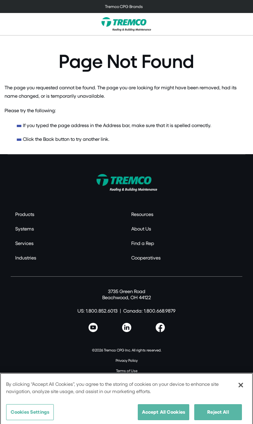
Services (24, 243)
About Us (141, 229)
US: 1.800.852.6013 (97, 311)
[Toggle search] (243, 24)
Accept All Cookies (163, 414)
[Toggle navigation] (126, 6)
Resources (142, 214)
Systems (24, 229)
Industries (25, 258)
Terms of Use (126, 370)
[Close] (240, 387)
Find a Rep (142, 243)
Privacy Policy (127, 360)
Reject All (218, 414)
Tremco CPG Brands (124, 6)
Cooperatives (146, 258)
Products (24, 214)
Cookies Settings (30, 414)
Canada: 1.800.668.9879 (149, 311)
